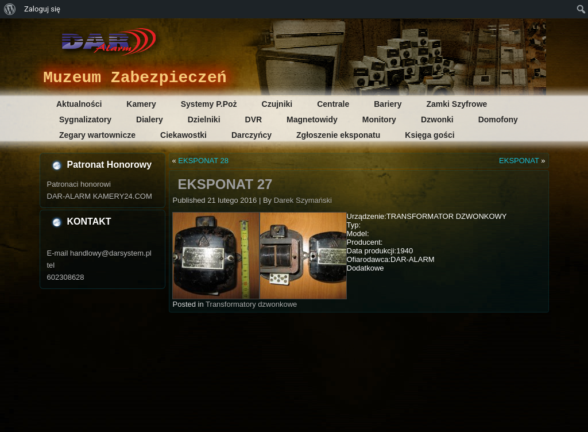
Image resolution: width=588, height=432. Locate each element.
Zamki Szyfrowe (457, 104)
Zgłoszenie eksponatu (338, 135)
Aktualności (79, 104)
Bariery (387, 104)
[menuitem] (10, 9)
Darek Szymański (303, 200)
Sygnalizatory (85, 119)
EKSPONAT (519, 160)
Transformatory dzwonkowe (251, 304)
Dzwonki (437, 119)
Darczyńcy (251, 135)
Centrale (333, 104)
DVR (253, 119)
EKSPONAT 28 (203, 160)
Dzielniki (204, 119)
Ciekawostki (183, 135)
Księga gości (429, 135)
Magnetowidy (312, 119)
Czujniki (277, 104)
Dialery (149, 119)
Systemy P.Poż (209, 104)
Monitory (379, 119)
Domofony (498, 119)
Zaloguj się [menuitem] (42, 9)
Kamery (141, 104)
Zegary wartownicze (97, 135)
